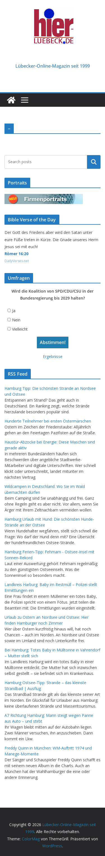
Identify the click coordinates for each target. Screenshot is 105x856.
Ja (13, 310)
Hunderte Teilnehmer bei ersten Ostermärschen (47, 421)
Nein (16, 320)
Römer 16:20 (16, 253)
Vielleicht (20, 329)
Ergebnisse (52, 356)
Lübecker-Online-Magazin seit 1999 (52, 66)
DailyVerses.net (16, 261)
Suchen (94, 162)
